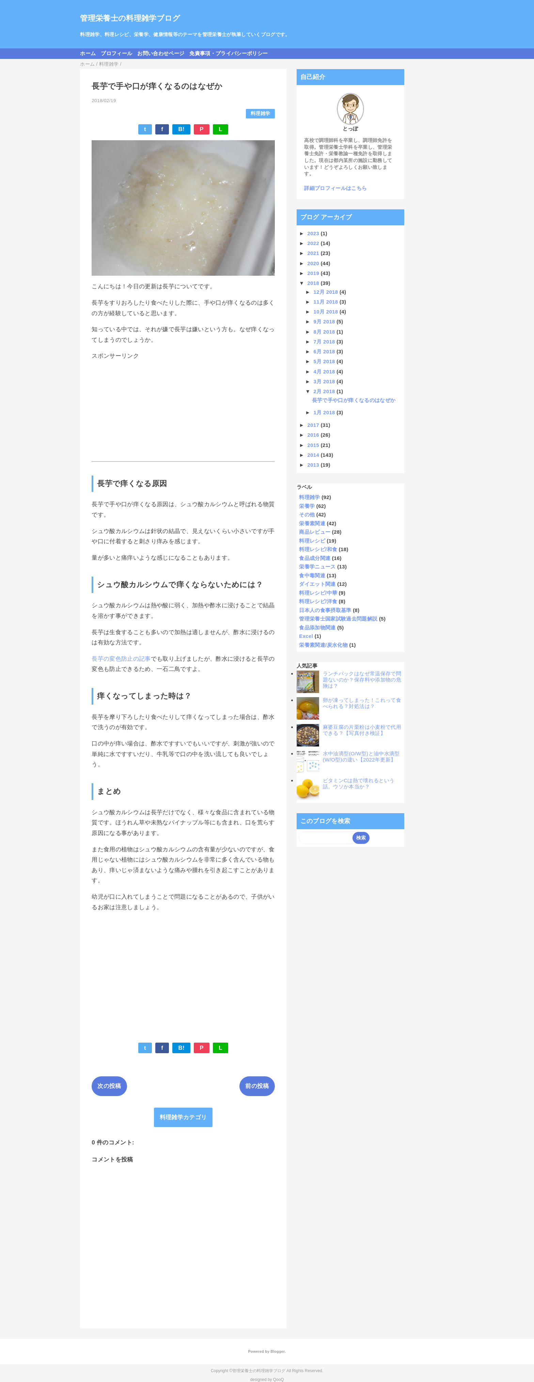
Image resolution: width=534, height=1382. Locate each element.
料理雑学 (260, 113)
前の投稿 (257, 1086)
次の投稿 (109, 1086)
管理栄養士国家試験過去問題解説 (338, 619)
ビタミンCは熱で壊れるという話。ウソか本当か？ (359, 783)
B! (181, 129)
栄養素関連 (312, 523)
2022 (314, 243)
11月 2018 (327, 302)
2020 (314, 263)
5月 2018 (325, 361)
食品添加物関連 (317, 627)
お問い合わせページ (160, 53)
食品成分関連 (314, 558)
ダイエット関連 (317, 584)
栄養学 (307, 506)
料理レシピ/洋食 (318, 601)
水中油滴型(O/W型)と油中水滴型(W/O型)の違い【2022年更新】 (361, 756)
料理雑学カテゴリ (183, 1117)
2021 (314, 253)
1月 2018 (325, 412)
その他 (307, 514)
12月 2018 (327, 292)
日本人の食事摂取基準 (325, 610)
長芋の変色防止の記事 (121, 659)
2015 (314, 445)
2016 (314, 435)
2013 (314, 465)
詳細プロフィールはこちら (335, 188)
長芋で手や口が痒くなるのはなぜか (353, 400)
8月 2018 (325, 332)
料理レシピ (312, 541)
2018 (314, 283)
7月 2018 (325, 341)
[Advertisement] (183, 411)
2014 (314, 455)
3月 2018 (325, 381)
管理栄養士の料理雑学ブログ (130, 18)
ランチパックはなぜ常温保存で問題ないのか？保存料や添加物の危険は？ (362, 680)
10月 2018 (327, 312)
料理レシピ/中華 (318, 593)
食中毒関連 (312, 575)
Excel (306, 636)
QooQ (278, 1379)
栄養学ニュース (317, 566)
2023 (314, 233)
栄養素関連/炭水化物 (323, 645)
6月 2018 (325, 351)
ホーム (88, 53)
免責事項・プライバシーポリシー (228, 53)
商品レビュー (314, 532)
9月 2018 (325, 321)
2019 (314, 273)
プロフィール (116, 53)
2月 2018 (325, 391)
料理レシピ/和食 (318, 549)
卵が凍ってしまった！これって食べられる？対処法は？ (362, 703)
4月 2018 (325, 371)
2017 (314, 425)
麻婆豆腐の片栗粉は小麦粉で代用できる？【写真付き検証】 (362, 730)
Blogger (277, 1351)
